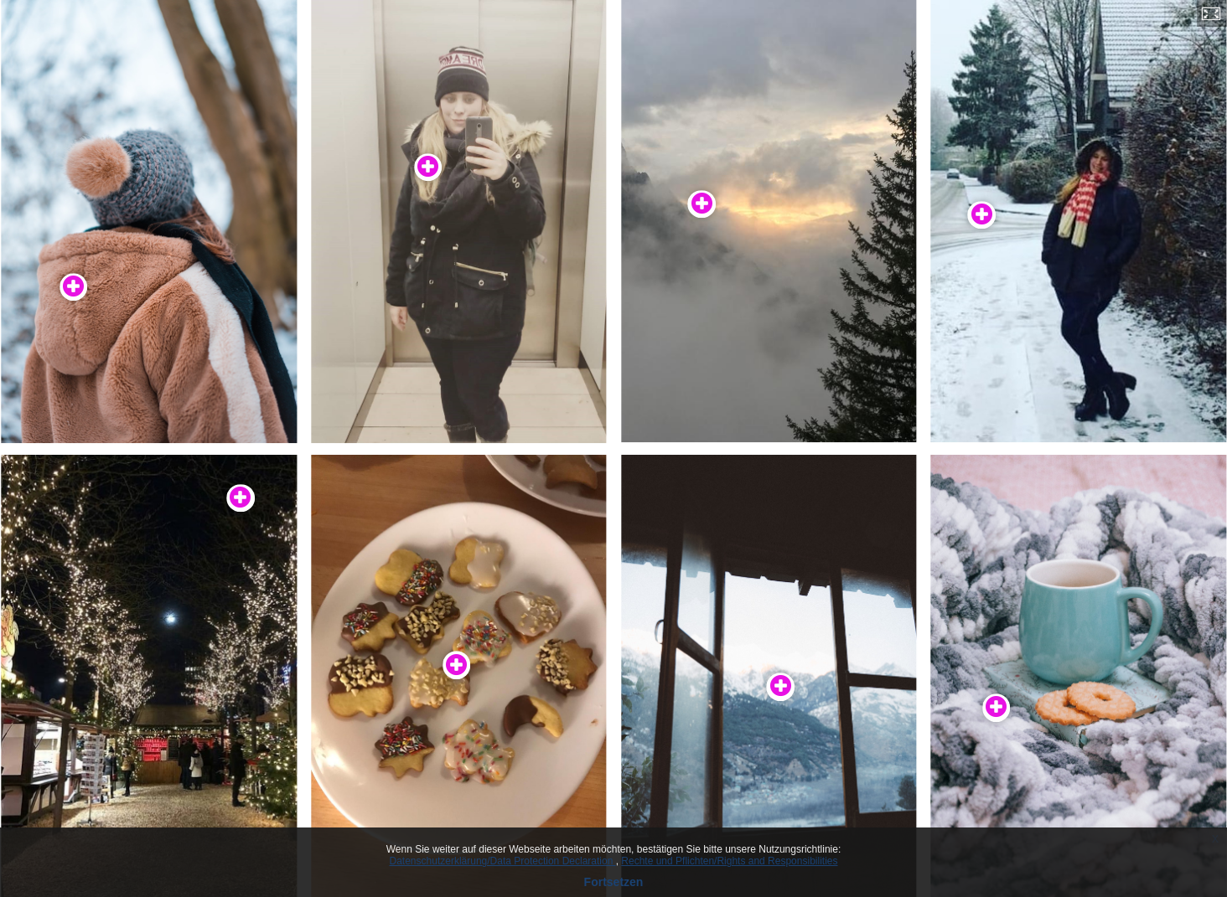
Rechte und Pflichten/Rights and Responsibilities (729, 861)
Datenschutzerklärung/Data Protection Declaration (503, 861)
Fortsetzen (614, 882)
